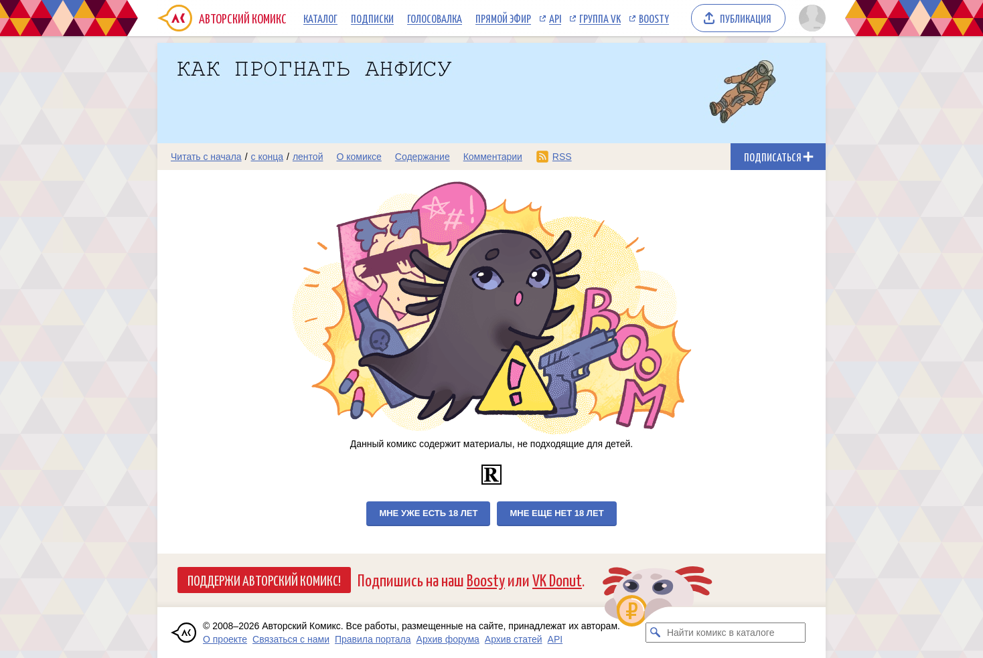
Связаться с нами (290, 639)
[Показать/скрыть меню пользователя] (810, 18)
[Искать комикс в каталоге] (655, 632)
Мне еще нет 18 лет (556, 513)
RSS (562, 156)
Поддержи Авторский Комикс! (264, 579)
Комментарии (492, 156)
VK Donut (557, 579)
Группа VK (600, 18)
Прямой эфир (503, 18)
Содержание (422, 156)
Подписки (372, 18)
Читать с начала (206, 156)
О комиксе (358, 156)
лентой (308, 156)
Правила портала (373, 639)
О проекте (225, 639)
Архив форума (448, 639)
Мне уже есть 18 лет (428, 513)
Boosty (654, 18)
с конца (267, 156)
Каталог (320, 18)
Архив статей (513, 639)
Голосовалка (434, 18)
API (555, 18)
